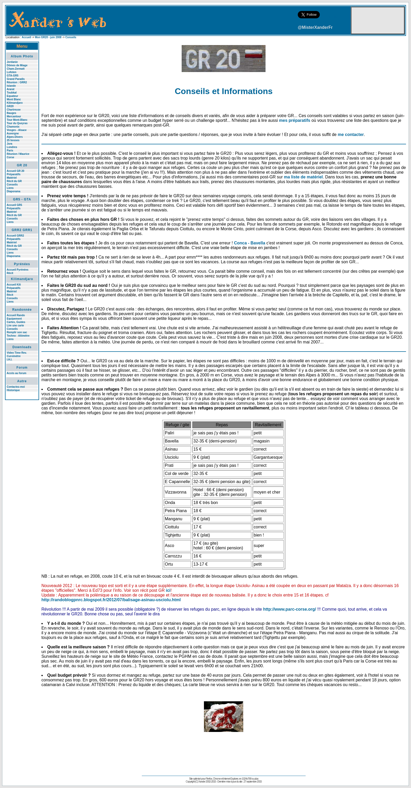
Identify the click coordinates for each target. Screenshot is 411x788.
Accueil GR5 (14, 205)
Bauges (11, 113)
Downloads (21, 347)
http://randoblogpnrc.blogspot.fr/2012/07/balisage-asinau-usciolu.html (111, 600)
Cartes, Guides (16, 322)
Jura (9, 143)
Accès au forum (16, 373)
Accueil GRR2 (15, 235)
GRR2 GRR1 (22, 230)
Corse (10, 157)
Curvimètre (14, 356)
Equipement (14, 318)
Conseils (70, 37)
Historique (13, 390)
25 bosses (13, 140)
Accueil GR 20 (15, 170)
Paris (10, 150)
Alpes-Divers (15, 136)
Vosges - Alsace (17, 130)
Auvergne (13, 133)
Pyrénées (22, 264)
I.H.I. (9, 359)
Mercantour (14, 116)
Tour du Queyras (17, 123)
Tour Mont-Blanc (17, 119)
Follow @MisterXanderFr (318, 19)
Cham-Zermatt (16, 68)
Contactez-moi (16, 386)
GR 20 (22, 165)
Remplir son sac (17, 332)
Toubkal (12, 92)
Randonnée (22, 309)
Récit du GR (14, 181)
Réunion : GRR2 (17, 82)
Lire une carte (15, 325)
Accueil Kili (14, 284)
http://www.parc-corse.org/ (289, 609)
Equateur (12, 96)
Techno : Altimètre (18, 335)
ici (168, 590)
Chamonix (13, 126)
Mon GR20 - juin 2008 (48, 37)
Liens (10, 188)
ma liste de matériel (303, 177)
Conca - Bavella (249, 243)
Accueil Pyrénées (17, 269)
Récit (10, 273)
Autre (22, 381)
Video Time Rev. (17, 352)
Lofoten (12, 72)
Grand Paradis (16, 79)
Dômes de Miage (17, 65)
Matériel (12, 177)
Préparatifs (13, 174)
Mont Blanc (14, 99)
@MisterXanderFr (315, 27)
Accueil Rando (16, 315)
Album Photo (22, 56)
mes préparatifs (294, 120)
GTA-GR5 (12, 75)
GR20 (10, 106)
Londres (12, 147)
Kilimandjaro (15, 102)
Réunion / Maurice (18, 153)
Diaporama (13, 191)
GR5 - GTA (22, 199)
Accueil (26, 37)
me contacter (351, 134)
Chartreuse (14, 109)
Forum (22, 367)
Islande (11, 85)
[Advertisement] (22, 483)
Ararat (10, 89)
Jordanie (12, 62)
